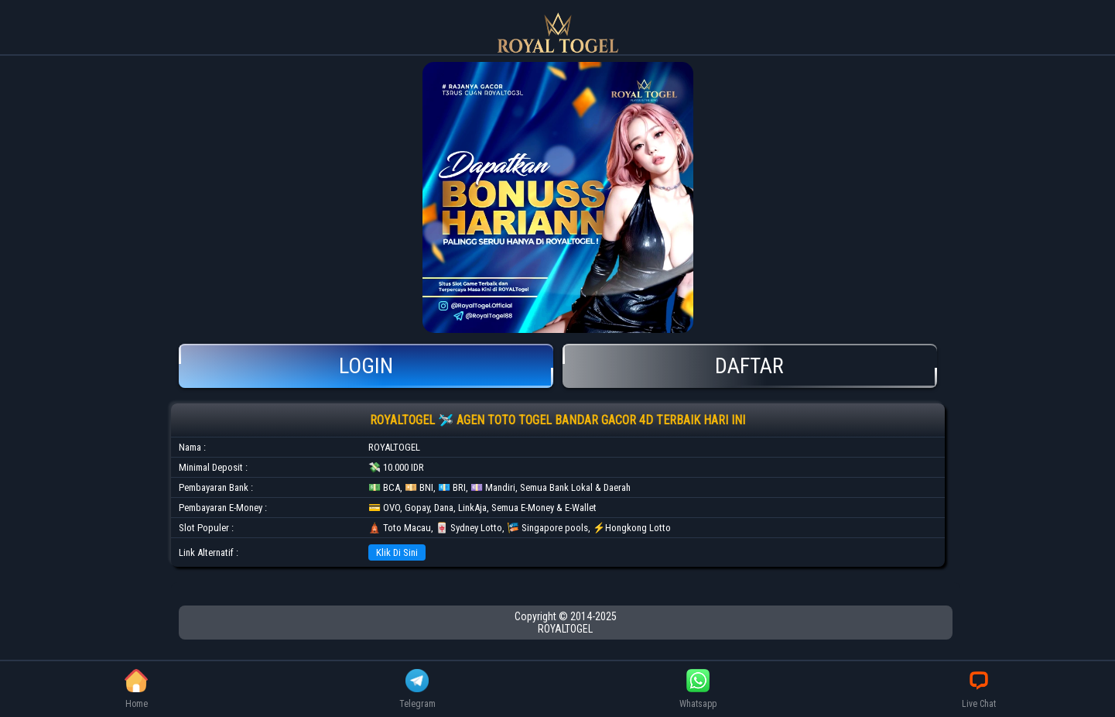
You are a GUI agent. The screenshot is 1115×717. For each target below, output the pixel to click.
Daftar (750, 366)
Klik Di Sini (397, 552)
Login (366, 366)
